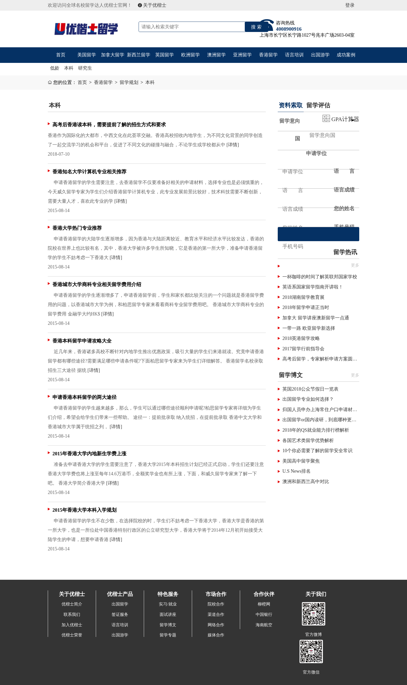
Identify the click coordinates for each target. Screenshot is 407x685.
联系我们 (72, 614)
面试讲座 (168, 614)
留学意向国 (289, 129)
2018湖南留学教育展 (303, 297)
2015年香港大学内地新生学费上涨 (89, 453)
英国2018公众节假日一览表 (310, 389)
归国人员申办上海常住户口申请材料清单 (320, 409)
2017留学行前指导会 (303, 348)
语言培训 (294, 54)
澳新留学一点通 (332, 317)
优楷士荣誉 (72, 635)
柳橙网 (264, 604)
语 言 (344, 171)
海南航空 (264, 625)
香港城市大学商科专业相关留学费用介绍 (96, 284)
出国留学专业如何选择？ (308, 399)
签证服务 (120, 614)
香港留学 (268, 54)
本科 (68, 68)
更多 (355, 375)
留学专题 (168, 635)
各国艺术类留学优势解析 (308, 440)
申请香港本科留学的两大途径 (84, 397)
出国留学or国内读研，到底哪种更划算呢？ (320, 419)
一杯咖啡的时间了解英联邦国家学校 (319, 276)
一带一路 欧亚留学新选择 (308, 328)
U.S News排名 (296, 471)
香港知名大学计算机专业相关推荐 (89, 171)
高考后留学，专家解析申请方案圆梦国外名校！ (320, 358)
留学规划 (129, 82)
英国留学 (164, 54)
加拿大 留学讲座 (299, 317)
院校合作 (216, 604)
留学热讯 (345, 252)
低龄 (54, 68)
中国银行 (264, 614)
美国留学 (86, 54)
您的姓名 (344, 208)
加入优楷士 (72, 625)
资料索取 (291, 105)
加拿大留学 (112, 54)
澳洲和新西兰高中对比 (305, 481)
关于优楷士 (152, 5)
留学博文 (291, 375)
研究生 (85, 68)
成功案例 (346, 54)
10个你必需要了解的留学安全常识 (317, 450)
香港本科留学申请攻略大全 (82, 341)
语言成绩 (344, 190)
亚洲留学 (242, 54)
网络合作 (216, 625)
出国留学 (120, 604)
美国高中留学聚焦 (301, 461)
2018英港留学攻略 (301, 338)
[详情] (233, 144)
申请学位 (316, 153)
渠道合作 (216, 614)
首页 (60, 54)
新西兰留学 (138, 54)
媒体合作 (216, 635)
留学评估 (318, 105)
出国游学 (320, 54)
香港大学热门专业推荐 (77, 228)
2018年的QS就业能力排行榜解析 (315, 430)
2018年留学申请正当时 (305, 307)
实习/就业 (168, 604)
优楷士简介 (72, 604)
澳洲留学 (216, 54)
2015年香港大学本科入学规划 (84, 510)
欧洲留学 (190, 54)
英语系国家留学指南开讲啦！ (312, 286)
